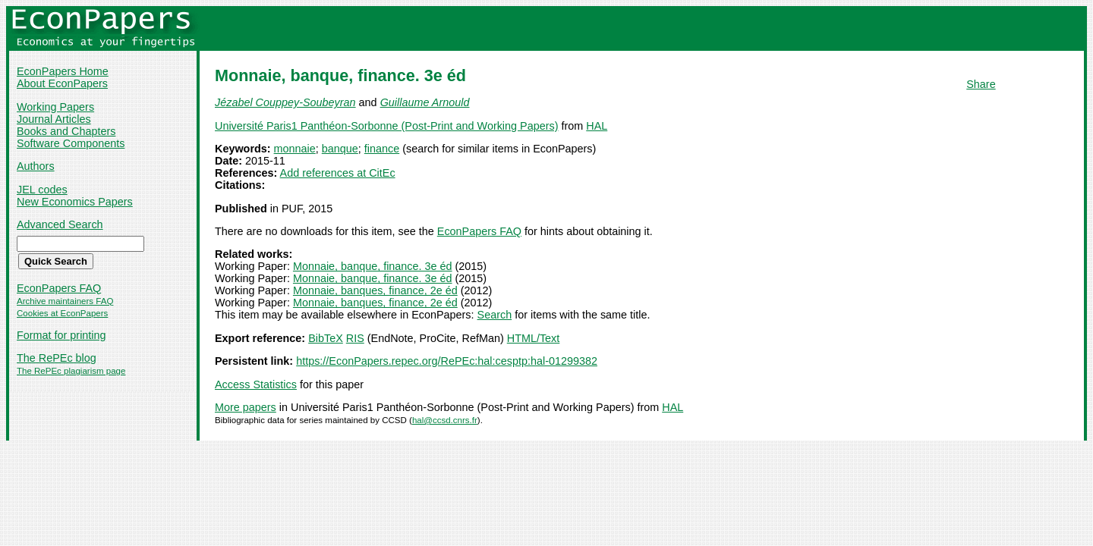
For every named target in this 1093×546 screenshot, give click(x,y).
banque (340, 149)
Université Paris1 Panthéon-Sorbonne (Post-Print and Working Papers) (386, 126)
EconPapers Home (63, 71)
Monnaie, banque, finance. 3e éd (372, 266)
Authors (36, 166)
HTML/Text (533, 338)
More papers (245, 407)
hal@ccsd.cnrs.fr (444, 420)
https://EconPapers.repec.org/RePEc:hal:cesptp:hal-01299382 (446, 361)
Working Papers (55, 107)
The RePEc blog (56, 358)
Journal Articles (54, 119)
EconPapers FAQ (59, 288)
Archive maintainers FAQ (65, 301)
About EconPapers (62, 83)
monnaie (295, 149)
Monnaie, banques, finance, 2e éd (375, 290)
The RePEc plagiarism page (71, 370)
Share (980, 84)
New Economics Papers (75, 202)
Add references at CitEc (337, 173)
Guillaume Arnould (425, 102)
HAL (596, 126)
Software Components (70, 143)
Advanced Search (60, 224)
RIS (355, 338)
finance (381, 149)
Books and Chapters (66, 131)
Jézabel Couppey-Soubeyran (285, 102)
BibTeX (325, 338)
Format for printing (61, 335)
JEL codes (42, 190)
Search (494, 315)
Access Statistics (256, 384)
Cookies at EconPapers (62, 313)
